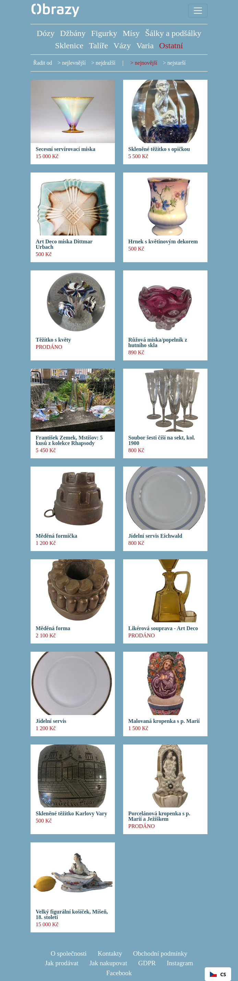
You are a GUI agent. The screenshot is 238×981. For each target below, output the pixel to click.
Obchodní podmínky (160, 953)
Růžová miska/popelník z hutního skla (157, 342)
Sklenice (69, 45)
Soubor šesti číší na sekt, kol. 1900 (161, 440)
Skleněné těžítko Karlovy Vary (71, 813)
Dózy (46, 33)
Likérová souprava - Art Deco (163, 628)
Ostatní (171, 45)
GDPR (147, 963)
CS (218, 974)
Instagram (180, 963)
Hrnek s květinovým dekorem (163, 241)
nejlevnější (74, 63)
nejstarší (176, 63)
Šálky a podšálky (173, 33)
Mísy (131, 33)
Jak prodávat (62, 963)
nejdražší (106, 63)
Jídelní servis (51, 721)
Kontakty (110, 953)
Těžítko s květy (53, 340)
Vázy (122, 45)
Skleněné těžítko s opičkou (159, 149)
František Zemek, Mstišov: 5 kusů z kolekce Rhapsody (69, 440)
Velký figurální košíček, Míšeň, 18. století (72, 914)
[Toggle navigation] (197, 10)
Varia (145, 45)
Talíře (98, 45)
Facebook (119, 973)
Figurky (104, 33)
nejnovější (146, 63)
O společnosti (69, 953)
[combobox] (218, 974)
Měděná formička (56, 536)
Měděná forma (53, 628)
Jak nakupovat (108, 963)
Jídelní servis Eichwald (155, 536)
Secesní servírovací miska (65, 149)
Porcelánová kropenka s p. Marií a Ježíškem (159, 816)
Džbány (73, 33)
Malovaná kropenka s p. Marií (164, 721)
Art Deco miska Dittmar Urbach (64, 244)
